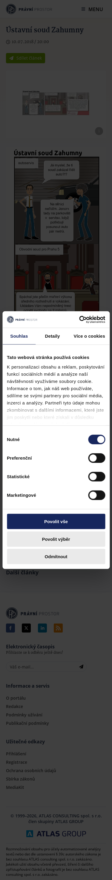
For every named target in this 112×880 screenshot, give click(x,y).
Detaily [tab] (52, 336)
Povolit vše (56, 521)
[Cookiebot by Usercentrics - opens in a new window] (79, 319)
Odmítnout (56, 556)
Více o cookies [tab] (89, 336)
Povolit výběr (56, 538)
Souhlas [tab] (19, 336)
